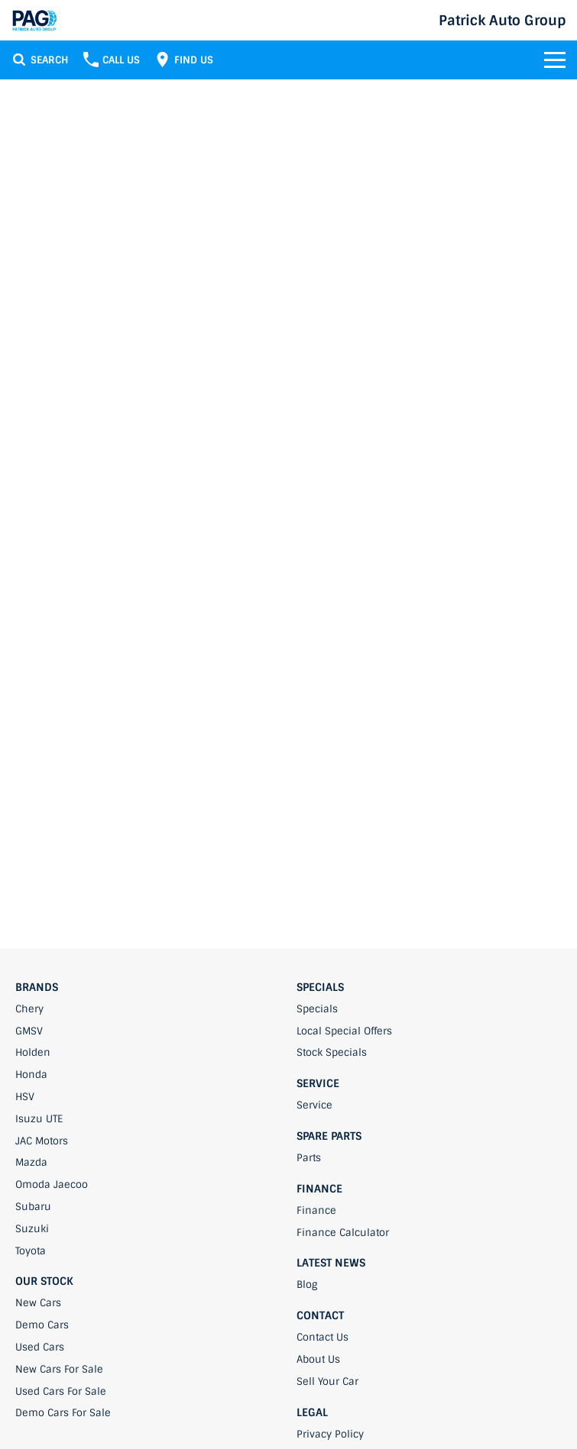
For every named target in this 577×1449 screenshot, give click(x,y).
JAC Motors (41, 1140)
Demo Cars (42, 1324)
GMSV (29, 1031)
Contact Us (322, 1337)
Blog (307, 1284)
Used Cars (39, 1347)
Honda (31, 1074)
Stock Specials (332, 1052)
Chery (29, 1008)
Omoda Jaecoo (51, 1184)
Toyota (30, 1250)
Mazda (31, 1162)
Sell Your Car (327, 1381)
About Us (318, 1359)
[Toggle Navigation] (555, 59)
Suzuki (32, 1228)
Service (314, 1105)
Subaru (33, 1206)
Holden (32, 1052)
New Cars (38, 1302)
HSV (24, 1096)
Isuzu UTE (39, 1118)
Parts (309, 1157)
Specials (317, 1008)
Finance (316, 1210)
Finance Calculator (343, 1232)
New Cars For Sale (59, 1369)
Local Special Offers (344, 1031)
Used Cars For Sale (60, 1391)
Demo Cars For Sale (63, 1412)
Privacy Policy (330, 1434)
